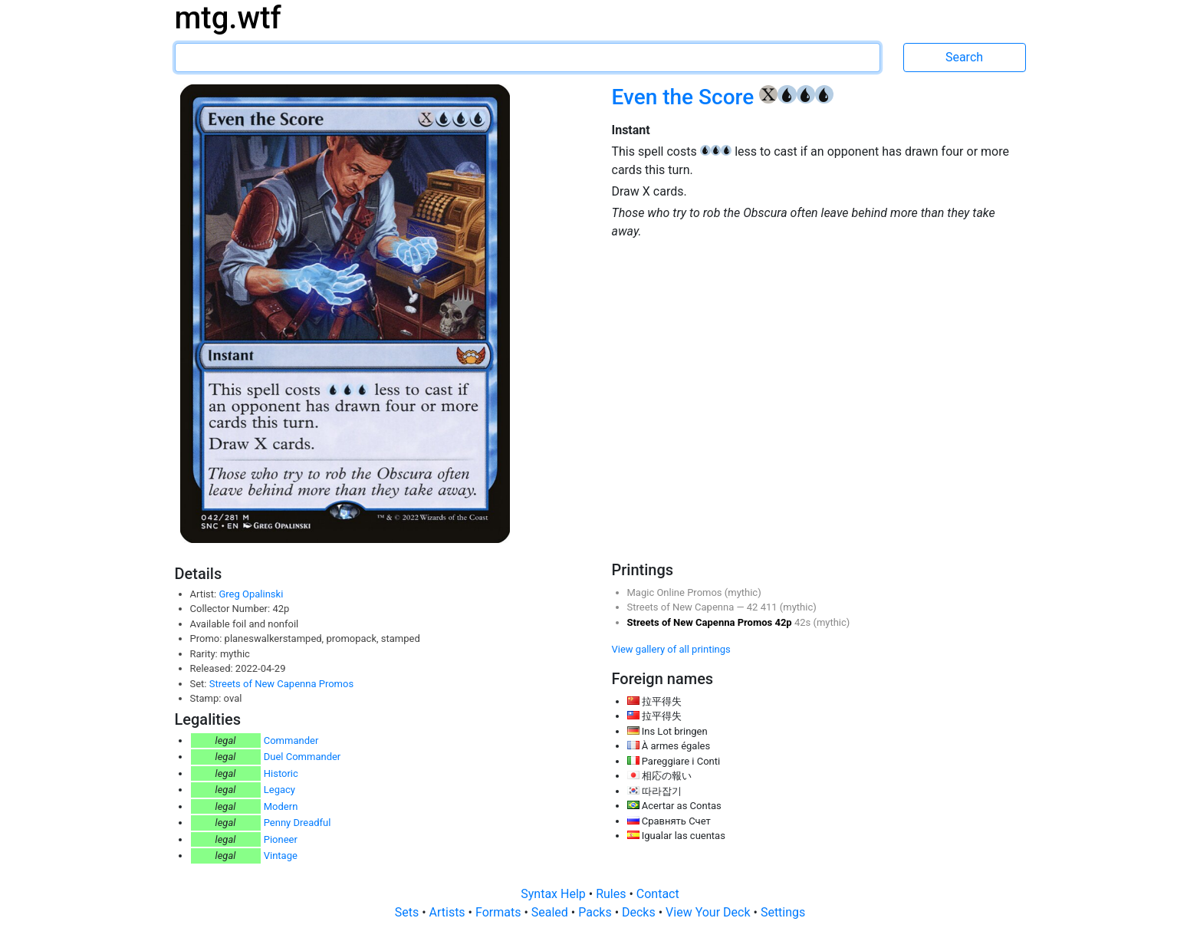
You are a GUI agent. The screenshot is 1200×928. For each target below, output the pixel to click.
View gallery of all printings (671, 649)
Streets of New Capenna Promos (281, 683)
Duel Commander (302, 756)
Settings (783, 912)
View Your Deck (709, 912)
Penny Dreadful (297, 822)
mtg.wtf (228, 18)
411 (770, 607)
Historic (281, 773)
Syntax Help (555, 894)
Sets (408, 912)
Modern (281, 806)
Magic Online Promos (676, 592)
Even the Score (686, 97)
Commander (291, 740)
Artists (448, 912)
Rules (612, 894)
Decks (640, 912)
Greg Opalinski (251, 594)
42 (754, 607)
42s (804, 622)
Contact (657, 894)
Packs (596, 912)
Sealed (551, 912)
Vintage (281, 855)
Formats (499, 912)
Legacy (279, 789)
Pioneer (281, 839)
